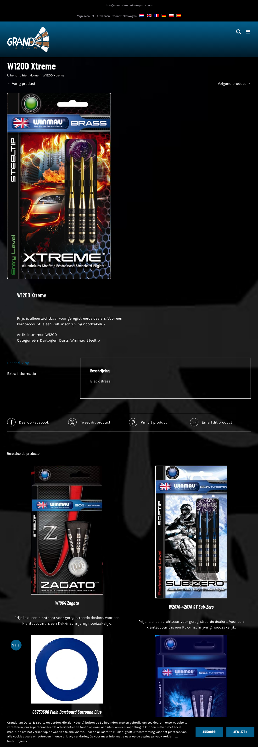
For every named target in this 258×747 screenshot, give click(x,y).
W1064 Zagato (67, 603)
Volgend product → (234, 83)
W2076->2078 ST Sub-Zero (191, 607)
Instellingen (17, 741)
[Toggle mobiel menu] (248, 31)
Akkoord (209, 732)
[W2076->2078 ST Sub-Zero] (191, 468)
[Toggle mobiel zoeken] (238, 31)
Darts (64, 340)
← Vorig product (21, 83)
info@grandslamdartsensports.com (129, 5)
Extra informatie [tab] (21, 373)
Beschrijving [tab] (18, 362)
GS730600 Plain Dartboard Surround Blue (66, 712)
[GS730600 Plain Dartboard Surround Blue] (67, 637)
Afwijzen (240, 732)
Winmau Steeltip (85, 340)
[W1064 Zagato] (67, 468)
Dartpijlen (48, 340)
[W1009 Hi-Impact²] (191, 637)
